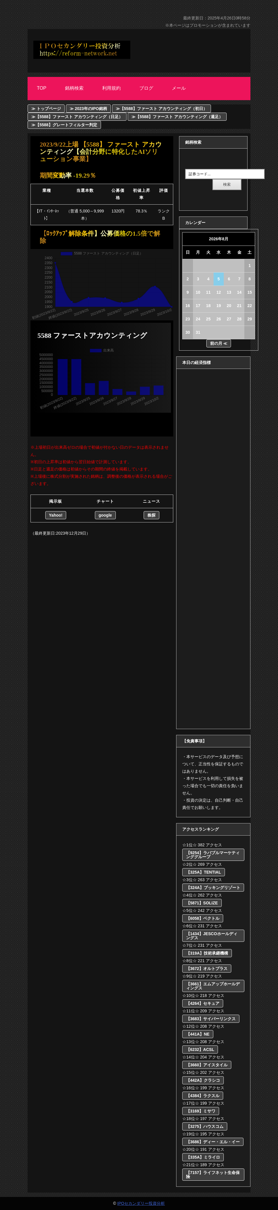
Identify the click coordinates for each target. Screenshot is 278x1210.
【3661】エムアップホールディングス (213, 986)
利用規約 (111, 88)
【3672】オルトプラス (207, 968)
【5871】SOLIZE (202, 903)
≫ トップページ (46, 108)
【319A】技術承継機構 (207, 953)
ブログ (146, 88)
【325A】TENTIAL (203, 872)
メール (179, 88)
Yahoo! (56, 515)
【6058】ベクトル (202, 918)
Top (41, 88)
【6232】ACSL (200, 1049)
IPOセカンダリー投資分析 (141, 1203)
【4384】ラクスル (202, 1095)
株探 (151, 515)
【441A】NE (198, 1034)
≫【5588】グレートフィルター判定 (64, 124)
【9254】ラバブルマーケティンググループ (213, 854)
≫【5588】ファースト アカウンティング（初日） (161, 108)
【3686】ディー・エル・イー (213, 1141)
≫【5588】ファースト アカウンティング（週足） (177, 116)
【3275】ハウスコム (204, 1126)
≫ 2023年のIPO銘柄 (88, 108)
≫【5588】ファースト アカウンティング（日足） (77, 116)
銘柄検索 (74, 88)
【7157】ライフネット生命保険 (213, 1174)
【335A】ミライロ (203, 1157)
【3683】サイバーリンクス (211, 1018)
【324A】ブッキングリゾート (213, 887)
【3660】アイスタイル (207, 1065)
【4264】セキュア (202, 1003)
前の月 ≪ (219, 343)
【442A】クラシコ (203, 1080)
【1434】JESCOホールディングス (211, 935)
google (105, 515)
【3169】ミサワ (200, 1111)
